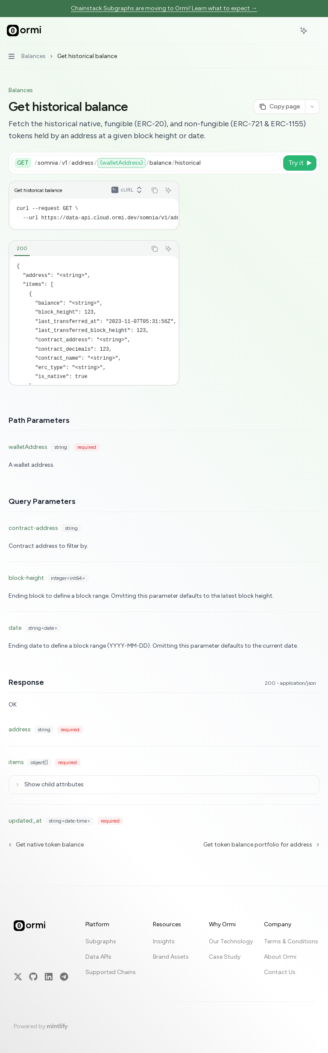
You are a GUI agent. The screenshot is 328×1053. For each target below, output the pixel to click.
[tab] (22, 248)
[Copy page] (279, 106)
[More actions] (317, 31)
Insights (164, 929)
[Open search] (288, 31)
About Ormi (280, 944)
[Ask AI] (168, 190)
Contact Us (280, 960)
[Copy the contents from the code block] (154, 190)
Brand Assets (171, 944)
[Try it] (299, 163)
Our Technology (231, 929)
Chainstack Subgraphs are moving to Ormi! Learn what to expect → (164, 8)
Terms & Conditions (291, 929)
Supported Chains (110, 960)
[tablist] (78, 248)
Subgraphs (100, 929)
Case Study (224, 944)
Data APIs (98, 944)
